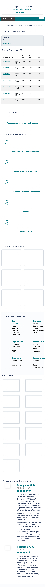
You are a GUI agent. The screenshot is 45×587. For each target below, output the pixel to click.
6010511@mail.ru (22, 12)
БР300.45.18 (7, 93)
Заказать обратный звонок (22, 9)
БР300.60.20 (7, 99)
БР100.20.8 (6, 61)
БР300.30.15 (7, 80)
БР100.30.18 (6, 74)
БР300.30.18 (7, 87)
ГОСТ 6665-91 (7, 44)
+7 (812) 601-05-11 (22, 6)
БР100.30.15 (6, 67)
